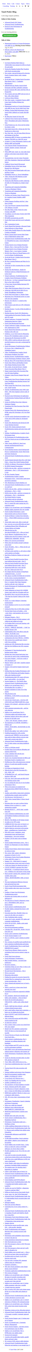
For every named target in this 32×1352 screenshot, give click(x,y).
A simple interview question (12, 1287)
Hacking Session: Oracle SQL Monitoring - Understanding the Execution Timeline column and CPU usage (17, 315)
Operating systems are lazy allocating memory (17, 1310)
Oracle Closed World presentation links (15, 886)
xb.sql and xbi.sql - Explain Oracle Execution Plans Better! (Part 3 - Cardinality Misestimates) (17, 81)
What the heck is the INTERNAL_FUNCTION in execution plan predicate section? (17, 696)
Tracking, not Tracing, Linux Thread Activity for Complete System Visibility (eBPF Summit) (17, 197)
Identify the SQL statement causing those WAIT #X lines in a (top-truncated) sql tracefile (16, 1031)
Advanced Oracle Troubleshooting (14, 24)
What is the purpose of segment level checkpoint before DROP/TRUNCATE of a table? (17, 789)
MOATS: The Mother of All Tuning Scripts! (17, 820)
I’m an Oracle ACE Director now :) (14, 1078)
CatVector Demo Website (12, 98)
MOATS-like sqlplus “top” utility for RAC (16, 731)
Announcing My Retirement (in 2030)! (15, 338)
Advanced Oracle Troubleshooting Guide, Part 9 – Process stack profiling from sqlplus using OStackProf (17, 1130)
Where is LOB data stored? (12, 747)
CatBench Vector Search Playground (15, 164)
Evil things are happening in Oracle (14, 768)
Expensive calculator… (11, 1264)
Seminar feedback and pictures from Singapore (17, 1072)
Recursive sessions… (10, 964)
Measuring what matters (11, 975)
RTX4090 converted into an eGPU (14, 218)
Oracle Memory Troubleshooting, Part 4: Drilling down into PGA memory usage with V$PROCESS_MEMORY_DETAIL (17, 536)
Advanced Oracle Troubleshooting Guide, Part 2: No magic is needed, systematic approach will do (17, 1314)
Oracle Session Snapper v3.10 (13, 935)
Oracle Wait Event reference (12, 956)
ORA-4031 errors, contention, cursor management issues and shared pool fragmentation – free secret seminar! (15, 834)
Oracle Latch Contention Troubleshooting (16, 933)
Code (13, 3)
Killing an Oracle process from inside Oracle (17, 1192)
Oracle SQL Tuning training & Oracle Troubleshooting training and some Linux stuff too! (17, 429)
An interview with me (11, 1022)
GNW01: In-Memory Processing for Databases (17, 464)
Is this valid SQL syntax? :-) (12, 859)
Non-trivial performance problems (14, 927)
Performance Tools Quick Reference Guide (16, 1217)
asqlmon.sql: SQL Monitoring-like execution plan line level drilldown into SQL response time (17, 646)
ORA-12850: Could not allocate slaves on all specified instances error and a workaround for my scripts (17, 342)
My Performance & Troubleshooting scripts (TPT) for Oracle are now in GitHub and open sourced (17, 439)
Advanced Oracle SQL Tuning (13, 22)
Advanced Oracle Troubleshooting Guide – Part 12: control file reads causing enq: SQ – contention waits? (17, 503)
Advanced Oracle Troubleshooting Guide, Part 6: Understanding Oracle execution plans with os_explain (17, 1198)
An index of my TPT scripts (12, 822)
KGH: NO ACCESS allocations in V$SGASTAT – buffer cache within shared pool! (16, 1002)
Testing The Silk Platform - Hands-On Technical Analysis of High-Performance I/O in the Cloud (17, 272)
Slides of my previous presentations (14, 540)
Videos (28, 3)
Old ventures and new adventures (14, 499)
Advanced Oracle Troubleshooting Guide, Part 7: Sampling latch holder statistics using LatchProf (17, 1184)
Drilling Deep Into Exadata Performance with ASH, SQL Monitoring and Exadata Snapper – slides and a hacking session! (17, 673)
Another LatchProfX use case (13, 1082)
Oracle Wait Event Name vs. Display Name (17, 294)
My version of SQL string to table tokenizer (17, 1341)
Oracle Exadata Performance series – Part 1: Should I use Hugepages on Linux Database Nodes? (17, 844)
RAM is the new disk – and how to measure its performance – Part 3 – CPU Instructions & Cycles (17, 470)
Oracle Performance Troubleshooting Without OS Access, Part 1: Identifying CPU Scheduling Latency (17, 348)
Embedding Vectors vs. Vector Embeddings (16, 174)
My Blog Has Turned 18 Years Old (14, 116)
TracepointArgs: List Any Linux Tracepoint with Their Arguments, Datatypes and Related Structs (17, 160)
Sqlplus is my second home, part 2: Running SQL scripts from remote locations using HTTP (17, 1306)
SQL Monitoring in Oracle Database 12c (16, 482)
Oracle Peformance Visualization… (14, 958)
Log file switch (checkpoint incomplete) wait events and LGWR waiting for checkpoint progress (17, 418)
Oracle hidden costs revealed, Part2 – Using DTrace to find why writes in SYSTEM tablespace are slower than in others (17, 1146)
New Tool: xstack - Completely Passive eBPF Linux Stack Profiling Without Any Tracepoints (17, 102)
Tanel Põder (13, 1349)
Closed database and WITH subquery (15, 1179)
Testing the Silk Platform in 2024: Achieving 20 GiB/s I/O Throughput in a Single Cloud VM (17, 183)
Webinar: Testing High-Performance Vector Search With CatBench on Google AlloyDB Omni (17, 112)
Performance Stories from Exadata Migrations (17, 857)
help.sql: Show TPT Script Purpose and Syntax (17, 360)
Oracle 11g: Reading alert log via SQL (15, 1080)
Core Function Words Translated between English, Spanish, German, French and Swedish (16, 147)
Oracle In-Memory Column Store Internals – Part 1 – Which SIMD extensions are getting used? (17, 518)
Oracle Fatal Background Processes (14, 323)
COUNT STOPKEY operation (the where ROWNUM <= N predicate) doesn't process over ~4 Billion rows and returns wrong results (17, 869)
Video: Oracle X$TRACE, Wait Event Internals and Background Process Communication (15, 445)
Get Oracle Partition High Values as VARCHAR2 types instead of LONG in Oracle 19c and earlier (17, 65)
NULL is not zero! (10, 973)
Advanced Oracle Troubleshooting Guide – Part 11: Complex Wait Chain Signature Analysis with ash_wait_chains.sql (16, 582)
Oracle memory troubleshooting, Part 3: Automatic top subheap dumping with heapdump (16, 1041)
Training (12, 6)
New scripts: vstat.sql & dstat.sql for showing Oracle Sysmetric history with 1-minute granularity (17, 75)
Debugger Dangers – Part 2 (12, 617)
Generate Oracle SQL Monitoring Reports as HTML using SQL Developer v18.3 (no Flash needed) (17, 412)
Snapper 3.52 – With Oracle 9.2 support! (16, 861)
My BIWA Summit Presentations (14, 466)
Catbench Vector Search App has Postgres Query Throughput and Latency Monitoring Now (17, 121)
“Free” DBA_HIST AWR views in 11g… (16, 1062)
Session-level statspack (11, 1335)
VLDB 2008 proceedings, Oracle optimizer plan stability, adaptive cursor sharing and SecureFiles (16, 1140)
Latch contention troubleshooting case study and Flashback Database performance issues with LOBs (17, 816)
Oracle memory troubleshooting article (15, 906)
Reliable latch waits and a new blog (14, 1115)
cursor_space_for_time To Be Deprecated (16, 1194)
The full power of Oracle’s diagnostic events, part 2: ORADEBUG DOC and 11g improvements (17, 902)
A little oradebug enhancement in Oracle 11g (17, 1126)
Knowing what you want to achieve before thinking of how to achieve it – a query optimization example (16, 805)
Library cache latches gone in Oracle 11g (16, 1171)
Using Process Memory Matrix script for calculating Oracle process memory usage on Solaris (17, 952)
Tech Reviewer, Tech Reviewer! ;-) (14, 797)
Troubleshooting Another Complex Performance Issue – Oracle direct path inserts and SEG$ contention (17, 478)
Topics (23, 3)
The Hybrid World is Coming (13, 497)
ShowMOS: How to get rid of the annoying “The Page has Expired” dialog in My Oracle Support (17, 596)
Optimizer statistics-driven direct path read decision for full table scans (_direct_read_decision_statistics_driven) (16, 718)
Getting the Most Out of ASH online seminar (17, 609)
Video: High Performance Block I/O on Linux (17, 288)
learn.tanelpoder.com (10, 35)
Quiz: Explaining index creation (13, 917)
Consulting (6, 6)
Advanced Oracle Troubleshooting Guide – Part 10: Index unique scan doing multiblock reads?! (17, 743)
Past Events (8, 56)
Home (4, 3)
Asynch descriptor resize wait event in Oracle (17, 863)
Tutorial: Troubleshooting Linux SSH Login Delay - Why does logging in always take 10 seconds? (17, 391)
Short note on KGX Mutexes (12, 1204)
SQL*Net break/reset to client (13, 1242)
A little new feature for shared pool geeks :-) (17, 865)
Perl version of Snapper (11, 1273)
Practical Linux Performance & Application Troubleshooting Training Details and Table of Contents (17, 398)
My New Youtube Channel (12, 474)
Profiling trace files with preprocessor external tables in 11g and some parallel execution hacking (17, 764)
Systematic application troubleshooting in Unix (18, 1271)
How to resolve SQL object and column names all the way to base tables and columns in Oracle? (17, 1291)
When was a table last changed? (13, 1105)
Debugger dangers (10, 1202)
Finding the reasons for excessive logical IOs (17, 977)
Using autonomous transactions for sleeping (17, 1239)
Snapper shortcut (9, 1223)
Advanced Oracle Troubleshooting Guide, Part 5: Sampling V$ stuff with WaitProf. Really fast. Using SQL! (17, 1213)
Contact (18, 3)
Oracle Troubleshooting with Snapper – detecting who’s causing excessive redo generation (15, 1231)
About (8, 3)
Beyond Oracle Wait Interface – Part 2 (15, 971)
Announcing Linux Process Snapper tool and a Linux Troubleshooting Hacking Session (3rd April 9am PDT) (17, 381)
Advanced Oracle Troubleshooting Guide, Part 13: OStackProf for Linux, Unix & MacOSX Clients (17, 240)
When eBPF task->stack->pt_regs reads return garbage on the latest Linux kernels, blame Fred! (17, 154)
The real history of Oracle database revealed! (17, 1084)
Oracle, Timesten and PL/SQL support (15, 1086)
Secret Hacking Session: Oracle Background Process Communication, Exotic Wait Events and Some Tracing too (17, 451)
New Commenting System (12, 224)
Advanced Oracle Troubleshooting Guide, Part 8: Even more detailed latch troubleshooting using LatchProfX (17, 1175)
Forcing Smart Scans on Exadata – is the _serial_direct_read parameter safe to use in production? (17, 613)
